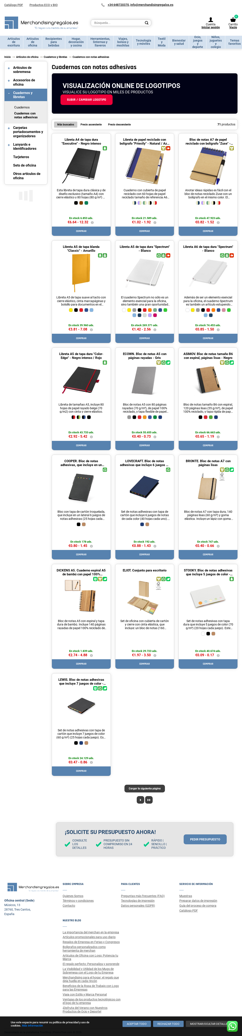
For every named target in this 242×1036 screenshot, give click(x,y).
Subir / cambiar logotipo (86, 99)
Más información (32, 1025)
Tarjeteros (21, 157)
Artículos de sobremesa (22, 70)
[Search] (146, 23)
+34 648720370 (118, 4)
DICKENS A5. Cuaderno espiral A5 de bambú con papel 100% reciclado (81, 574)
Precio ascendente (91, 124)
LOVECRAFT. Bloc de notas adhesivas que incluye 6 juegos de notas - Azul (144, 465)
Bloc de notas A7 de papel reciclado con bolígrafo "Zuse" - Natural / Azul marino (208, 143)
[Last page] (149, 800)
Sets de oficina (24, 165)
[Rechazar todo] (168, 1024)
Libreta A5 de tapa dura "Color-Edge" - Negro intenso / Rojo (81, 356)
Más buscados (65, 124)
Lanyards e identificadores (24, 146)
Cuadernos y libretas (23, 95)
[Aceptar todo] (137, 1024)
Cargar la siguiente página (145, 789)
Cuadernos (22, 107)
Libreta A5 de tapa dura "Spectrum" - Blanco (145, 249)
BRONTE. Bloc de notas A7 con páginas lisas (208, 463)
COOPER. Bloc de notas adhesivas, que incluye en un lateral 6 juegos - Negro (81, 465)
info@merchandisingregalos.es (151, 4)
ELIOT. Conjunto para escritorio (144, 570)
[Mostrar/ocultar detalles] (209, 1024)
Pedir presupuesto (205, 839)
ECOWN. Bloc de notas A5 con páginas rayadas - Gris (144, 356)
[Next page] (140, 800)
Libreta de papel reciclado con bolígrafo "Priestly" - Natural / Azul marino (145, 143)
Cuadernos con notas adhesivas (26, 115)
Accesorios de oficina (24, 82)
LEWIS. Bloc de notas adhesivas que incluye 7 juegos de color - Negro (81, 683)
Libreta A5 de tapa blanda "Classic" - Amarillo (81, 249)
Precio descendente (119, 124)
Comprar (81, 231)
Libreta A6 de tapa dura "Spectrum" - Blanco (208, 249)
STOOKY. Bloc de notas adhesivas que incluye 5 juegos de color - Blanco (208, 574)
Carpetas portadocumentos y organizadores (28, 132)
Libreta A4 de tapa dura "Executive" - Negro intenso (81, 141)
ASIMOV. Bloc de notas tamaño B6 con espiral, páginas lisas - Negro (208, 356)
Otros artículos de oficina (26, 176)
